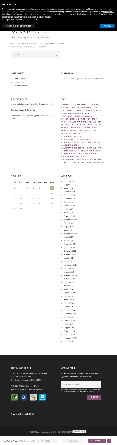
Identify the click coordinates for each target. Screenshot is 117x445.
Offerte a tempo (20, 86)
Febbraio (69, 192)
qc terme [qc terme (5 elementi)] (87, 142)
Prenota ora (96, 441)
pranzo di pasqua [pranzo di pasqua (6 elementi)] (70, 142)
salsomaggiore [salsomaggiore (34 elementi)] (69, 145)
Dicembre (70, 199)
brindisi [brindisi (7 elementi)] (94, 104)
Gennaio (69, 195)
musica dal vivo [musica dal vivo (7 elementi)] (69, 131)
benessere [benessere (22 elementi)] (82, 104)
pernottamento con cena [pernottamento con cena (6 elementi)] (74, 139)
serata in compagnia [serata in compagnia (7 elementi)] (71, 154)
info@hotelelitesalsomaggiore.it (30, 389)
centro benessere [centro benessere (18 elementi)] (71, 116)
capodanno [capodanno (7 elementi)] (67, 110)
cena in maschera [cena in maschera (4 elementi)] (70, 113)
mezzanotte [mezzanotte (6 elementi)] (94, 125)
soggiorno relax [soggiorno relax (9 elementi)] (70, 160)
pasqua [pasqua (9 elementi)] (97, 131)
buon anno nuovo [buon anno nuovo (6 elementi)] (87, 107)
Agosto (69, 300)
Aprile (68, 213)
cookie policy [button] (108, 12)
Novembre (70, 220)
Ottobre (69, 202)
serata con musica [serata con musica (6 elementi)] (90, 151)
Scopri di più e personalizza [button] (18, 26)
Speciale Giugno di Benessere (23, 110)
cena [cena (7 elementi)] (78, 110)
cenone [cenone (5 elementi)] (86, 113)
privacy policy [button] (79, 9)
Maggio (69, 185)
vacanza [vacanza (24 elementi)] (74, 162)
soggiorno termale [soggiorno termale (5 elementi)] (92, 160)
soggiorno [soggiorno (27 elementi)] (91, 154)
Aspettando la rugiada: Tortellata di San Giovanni (31, 104)
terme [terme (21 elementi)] (64, 162)
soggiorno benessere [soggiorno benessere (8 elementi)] (72, 157)
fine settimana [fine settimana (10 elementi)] (77, 125)
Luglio (68, 209)
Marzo (68, 188)
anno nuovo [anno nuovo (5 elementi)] (67, 104)
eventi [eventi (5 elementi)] (91, 119)
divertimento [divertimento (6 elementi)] (68, 119)
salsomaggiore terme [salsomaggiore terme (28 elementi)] (72, 148)
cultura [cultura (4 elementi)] (87, 116)
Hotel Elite (33, 43)
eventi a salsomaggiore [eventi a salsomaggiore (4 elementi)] (73, 122)
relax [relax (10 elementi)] (97, 142)
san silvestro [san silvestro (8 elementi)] (94, 148)
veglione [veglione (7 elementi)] (86, 162)
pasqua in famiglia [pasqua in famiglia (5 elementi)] (70, 133)
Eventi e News (19, 79)
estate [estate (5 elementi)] (81, 119)
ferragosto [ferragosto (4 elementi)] (95, 122)
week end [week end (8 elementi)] (99, 162)
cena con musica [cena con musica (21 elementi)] (92, 110)
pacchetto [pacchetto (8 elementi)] (85, 131)
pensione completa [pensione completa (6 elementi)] (71, 136)
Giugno (69, 181)
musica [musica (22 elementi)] (64, 128)
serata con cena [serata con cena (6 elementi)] (69, 151)
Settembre (70, 206)
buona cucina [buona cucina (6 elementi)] (68, 107)
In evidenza (18, 82)
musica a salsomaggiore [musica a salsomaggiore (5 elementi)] (84, 128)
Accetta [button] (107, 26)
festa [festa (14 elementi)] (64, 125)
